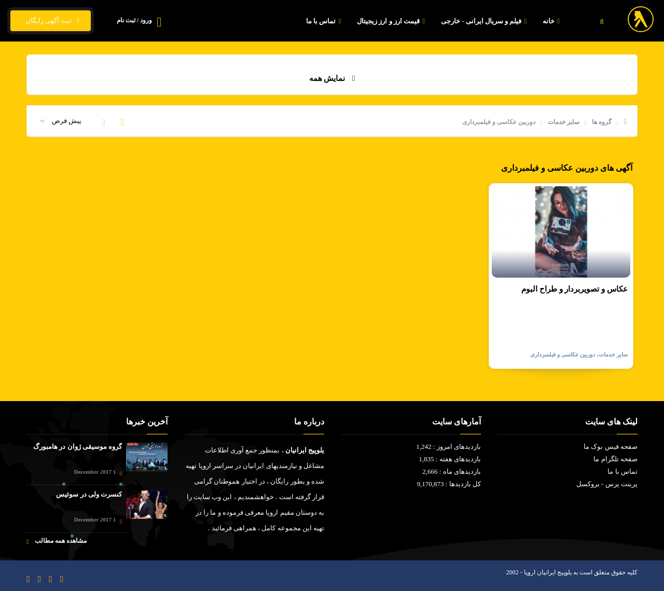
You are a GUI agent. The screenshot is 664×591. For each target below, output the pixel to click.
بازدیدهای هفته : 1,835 (450, 459)
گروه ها (602, 122)
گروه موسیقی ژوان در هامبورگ (77, 446)
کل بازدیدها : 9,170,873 (449, 484)
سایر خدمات (563, 122)
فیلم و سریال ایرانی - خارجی (485, 21)
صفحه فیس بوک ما (611, 446)
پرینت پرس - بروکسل (607, 484)
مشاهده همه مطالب (56, 541)
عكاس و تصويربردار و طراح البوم (574, 289)
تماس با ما (324, 21)
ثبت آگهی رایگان (50, 20)
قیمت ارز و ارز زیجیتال (392, 21)
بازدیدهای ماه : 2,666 (451, 471)
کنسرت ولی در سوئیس (89, 494)
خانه (552, 21)
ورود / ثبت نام (134, 20)
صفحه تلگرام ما (615, 459)
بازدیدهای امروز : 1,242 (448, 446)
